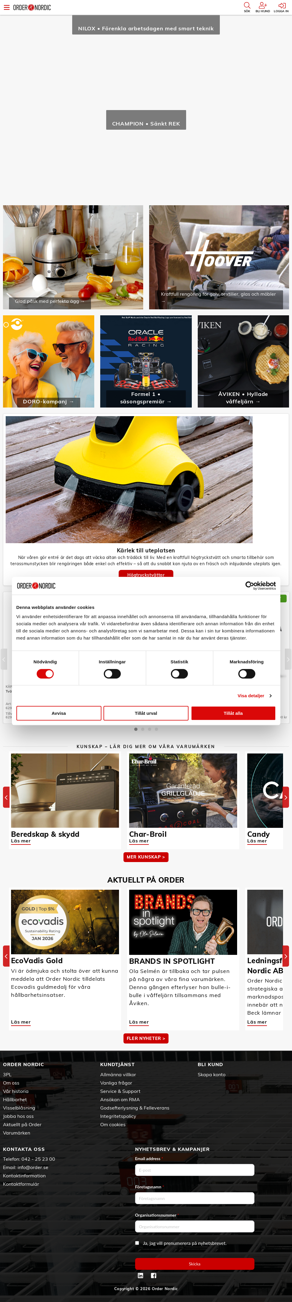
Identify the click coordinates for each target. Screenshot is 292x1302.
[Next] (288, 659)
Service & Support (120, 1091)
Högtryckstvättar (145, 575)
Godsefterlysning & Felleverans (134, 1108)
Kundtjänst (117, 1064)
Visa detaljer (251, 695)
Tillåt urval (146, 713)
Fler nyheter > (146, 1038)
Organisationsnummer (157, 1215)
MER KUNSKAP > (146, 857)
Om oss (11, 1083)
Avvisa (59, 713)
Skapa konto (211, 1074)
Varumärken (16, 1133)
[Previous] (4, 659)
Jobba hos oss (18, 1116)
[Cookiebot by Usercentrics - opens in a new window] (250, 585)
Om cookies (113, 1124)
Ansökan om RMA (120, 1099)
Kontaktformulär (21, 1184)
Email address (149, 1158)
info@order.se (33, 1167)
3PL (7, 1074)
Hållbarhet (15, 1099)
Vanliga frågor (116, 1083)
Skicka (194, 1263)
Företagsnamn (149, 1186)
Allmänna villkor (118, 1074)
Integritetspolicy (118, 1116)
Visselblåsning (19, 1108)
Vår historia (16, 1091)
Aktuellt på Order (22, 1124)
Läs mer (21, 841)
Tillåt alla (233, 713)
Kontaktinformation (24, 1176)
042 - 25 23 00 (38, 1159)
